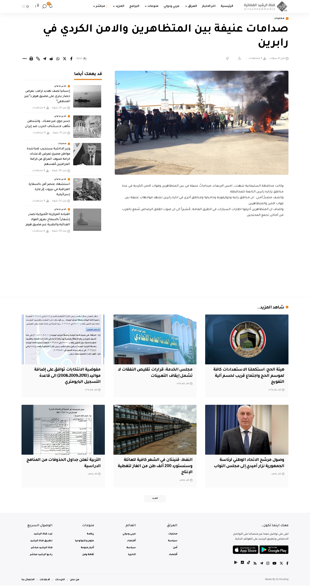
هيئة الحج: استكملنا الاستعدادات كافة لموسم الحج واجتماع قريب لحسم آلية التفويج (247, 376)
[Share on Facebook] (71, 58)
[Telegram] (261, 564)
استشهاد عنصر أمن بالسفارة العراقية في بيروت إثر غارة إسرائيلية (49, 188)
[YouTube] (274, 564)
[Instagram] (267, 564)
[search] (44, 6)
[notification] (51, 6)
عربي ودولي (60, 85)
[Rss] (255, 564)
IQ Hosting (282, 580)
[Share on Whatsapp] (58, 58)
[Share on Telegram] (45, 58)
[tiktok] (248, 564)
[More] (25, 58)
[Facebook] (287, 564)
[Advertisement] (202, 256)
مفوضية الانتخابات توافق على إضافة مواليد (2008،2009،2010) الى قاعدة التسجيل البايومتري (66, 376)
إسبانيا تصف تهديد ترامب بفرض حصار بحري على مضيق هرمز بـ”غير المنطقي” (47, 95)
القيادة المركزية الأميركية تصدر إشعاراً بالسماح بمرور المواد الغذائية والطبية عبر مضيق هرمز (48, 219)
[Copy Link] (38, 58)
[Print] (31, 58)
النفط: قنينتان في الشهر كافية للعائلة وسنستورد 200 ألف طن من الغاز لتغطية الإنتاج (156, 466)
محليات (279, 18)
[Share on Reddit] (51, 58)
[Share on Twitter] (65, 58)
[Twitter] (281, 564)
